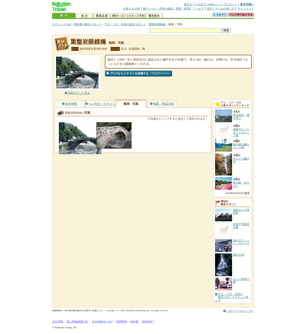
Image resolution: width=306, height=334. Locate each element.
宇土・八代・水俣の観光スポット (125, 24)
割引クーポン (119, 16)
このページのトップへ (240, 311)
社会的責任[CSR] (102, 321)
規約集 (134, 321)
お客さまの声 (131, 8)
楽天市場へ (247, 4)
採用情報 (121, 321)
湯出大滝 (238, 254)
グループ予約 (136, 16)
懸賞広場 (101, 16)
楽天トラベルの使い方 (220, 8)
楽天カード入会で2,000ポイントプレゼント (210, 4)
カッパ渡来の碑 (241, 280)
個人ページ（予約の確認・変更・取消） (168, 8)
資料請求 (147, 321)
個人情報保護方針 (77, 321)
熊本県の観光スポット (88, 24)
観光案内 (154, 16)
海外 (84, 16)
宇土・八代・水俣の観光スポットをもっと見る (233, 297)
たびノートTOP (61, 24)
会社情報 (57, 321)
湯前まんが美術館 (241, 211)
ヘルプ (200, 8)
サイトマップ (245, 8)
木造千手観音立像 (241, 226)
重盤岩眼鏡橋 (157, 24)
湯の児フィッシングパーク (241, 242)
